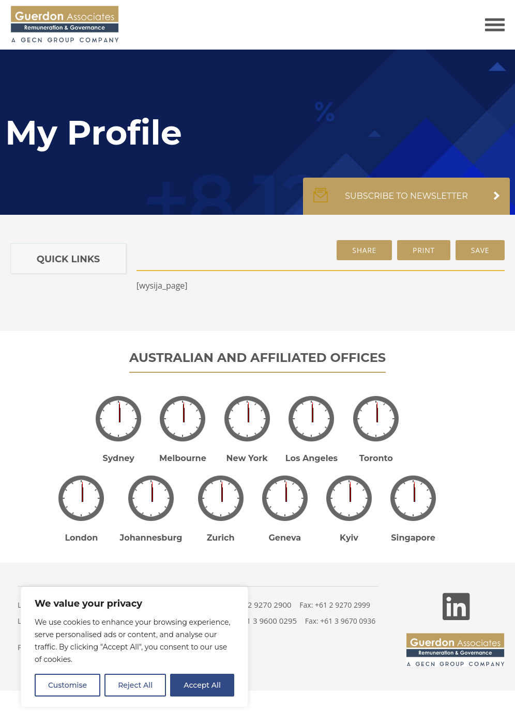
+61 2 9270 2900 (262, 604)
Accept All (202, 685)
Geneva (284, 538)
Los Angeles (311, 458)
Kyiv (349, 538)
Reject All (135, 685)
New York (247, 458)
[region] (134, 647)
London (81, 538)
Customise (67, 685)
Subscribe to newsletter (406, 201)
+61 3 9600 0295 (267, 620)
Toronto (376, 458)
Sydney (118, 458)
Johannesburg (151, 538)
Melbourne (182, 458)
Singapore (413, 538)
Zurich (221, 538)
